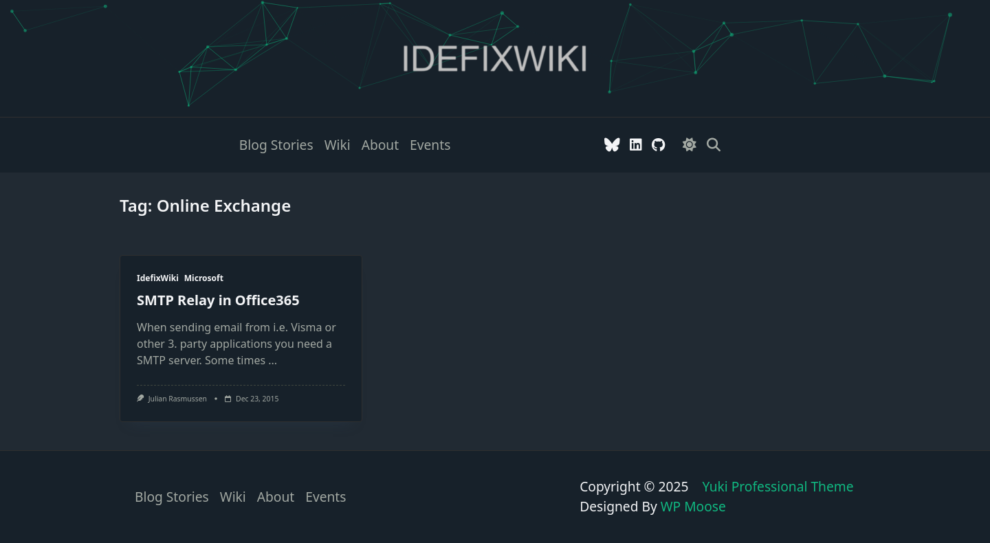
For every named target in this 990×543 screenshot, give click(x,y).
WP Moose (693, 506)
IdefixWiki (158, 278)
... (272, 360)
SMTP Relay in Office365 (218, 300)
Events (430, 144)
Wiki (337, 144)
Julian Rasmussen (177, 398)
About (380, 144)
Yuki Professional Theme (777, 486)
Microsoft (203, 278)
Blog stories (276, 144)
